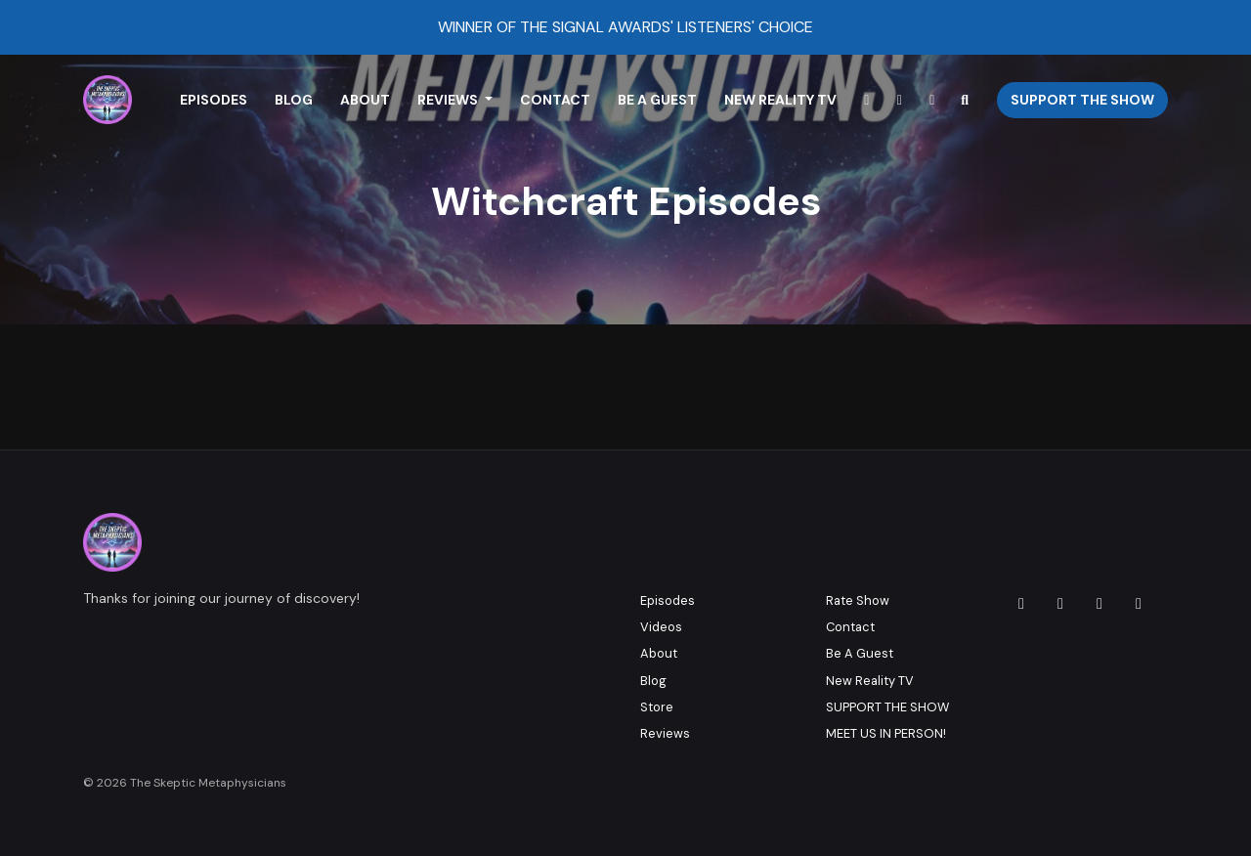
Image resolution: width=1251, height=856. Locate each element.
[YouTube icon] (1138, 604)
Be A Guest (657, 99)
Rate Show (857, 600)
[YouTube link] (900, 100)
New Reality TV (780, 99)
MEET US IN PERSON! (886, 733)
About (365, 99)
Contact (555, 99)
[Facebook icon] (1060, 604)
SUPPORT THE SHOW (887, 707)
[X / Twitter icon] (1099, 604)
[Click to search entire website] (965, 100)
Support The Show (1082, 99)
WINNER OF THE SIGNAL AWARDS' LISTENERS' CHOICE (625, 27)
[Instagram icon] (1021, 604)
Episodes (213, 99)
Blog (294, 99)
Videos (661, 627)
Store (656, 707)
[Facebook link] (932, 100)
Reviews (449, 99)
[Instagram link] (867, 100)
